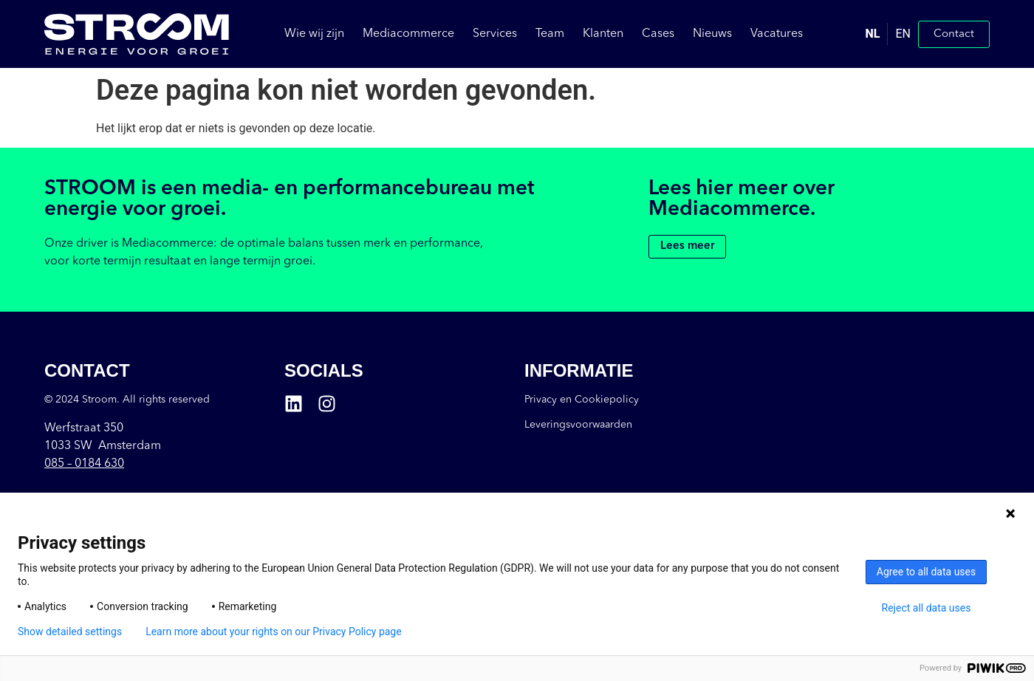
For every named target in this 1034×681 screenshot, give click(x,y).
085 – (84, 464)
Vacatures (776, 34)
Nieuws (712, 34)
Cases (658, 34)
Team (549, 34)
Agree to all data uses (926, 572)
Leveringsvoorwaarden (578, 425)
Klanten (603, 34)
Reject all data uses (926, 608)
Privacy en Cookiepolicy (581, 399)
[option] (902, 34)
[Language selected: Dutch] (888, 34)
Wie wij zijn (314, 34)
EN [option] (903, 34)
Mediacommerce (408, 34)
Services (495, 34)
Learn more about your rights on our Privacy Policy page (273, 631)
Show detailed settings (70, 631)
